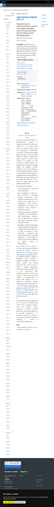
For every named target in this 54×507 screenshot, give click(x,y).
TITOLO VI (8, 433)
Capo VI (8, 256)
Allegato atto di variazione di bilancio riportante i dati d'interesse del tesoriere (28, 94)
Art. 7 (7, 59)
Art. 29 (7, 144)
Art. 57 (7, 258)
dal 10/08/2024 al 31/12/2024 (24, 68)
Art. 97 (7, 447)
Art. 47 (7, 219)
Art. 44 (7, 209)
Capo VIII (8, 272)
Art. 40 (7, 190)
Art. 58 (7, 265)
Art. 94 (7, 428)
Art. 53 (7, 238)
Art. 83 (7, 372)
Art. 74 (7, 327)
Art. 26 (7, 128)
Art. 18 (7, 98)
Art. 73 (7, 323)
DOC (25, 74)
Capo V (8, 141)
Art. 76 (7, 333)
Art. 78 (7, 349)
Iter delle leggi (44, 18)
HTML (18, 74)
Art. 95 (7, 438)
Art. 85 (7, 379)
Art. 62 (7, 287)
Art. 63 (7, 291)
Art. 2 (7, 33)
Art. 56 (7, 252)
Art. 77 (7, 343)
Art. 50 (7, 229)
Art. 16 (7, 88)
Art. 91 (7, 415)
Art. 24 (7, 118)
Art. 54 (7, 242)
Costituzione (44, 21)
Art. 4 (7, 43)
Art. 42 (7, 203)
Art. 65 (7, 297)
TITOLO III (8, 149)
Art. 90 (7, 411)
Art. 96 (7, 444)
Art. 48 (7, 222)
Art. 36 (7, 173)
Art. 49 (7, 225)
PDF (22, 74)
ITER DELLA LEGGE (22, 125)
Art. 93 (7, 421)
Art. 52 (7, 235)
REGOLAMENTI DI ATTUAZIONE (26, 122)
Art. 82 (7, 369)
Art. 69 (7, 310)
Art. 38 (7, 180)
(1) (17, 298)
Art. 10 (7, 69)
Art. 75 (7, 330)
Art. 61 (7, 281)
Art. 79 (7, 356)
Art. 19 (7, 101)
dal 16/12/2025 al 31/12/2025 (24, 64)
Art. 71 (7, 317)
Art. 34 (7, 167)
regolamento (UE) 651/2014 (26, 292)
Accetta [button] (6, 502)
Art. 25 (7, 124)
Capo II (7, 40)
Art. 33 (7, 163)
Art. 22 (7, 111)
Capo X (8, 285)
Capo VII (8, 262)
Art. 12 (7, 75)
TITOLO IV (8, 338)
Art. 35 (7, 170)
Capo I (7, 27)
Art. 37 (7, 176)
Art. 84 (7, 376)
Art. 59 (7, 268)
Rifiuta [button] (11, 502)
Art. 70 (7, 314)
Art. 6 (7, 49)
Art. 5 (7, 46)
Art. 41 (7, 196)
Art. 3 (7, 36)
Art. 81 (7, 366)
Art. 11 (7, 72)
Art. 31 (7, 157)
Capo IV (8, 132)
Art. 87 (7, 392)
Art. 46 (7, 216)
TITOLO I (8, 25)
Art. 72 (7, 320)
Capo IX (8, 278)
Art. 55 (7, 245)
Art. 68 (7, 307)
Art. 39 (7, 183)
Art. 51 (7, 232)
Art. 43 (7, 206)
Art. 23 (7, 114)
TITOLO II (8, 54)
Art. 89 (7, 408)
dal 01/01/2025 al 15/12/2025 (24, 66)
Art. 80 (7, 359)
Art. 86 (7, 385)
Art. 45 (7, 212)
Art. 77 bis (8, 346)
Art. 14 (7, 82)
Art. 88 (7, 398)
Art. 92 (7, 418)
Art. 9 (7, 66)
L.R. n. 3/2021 (8, 22)
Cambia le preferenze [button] (19, 502)
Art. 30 (7, 154)
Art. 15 (7, 85)
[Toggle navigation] (53, 5)
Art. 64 (7, 294)
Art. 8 (7, 62)
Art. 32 (7, 160)
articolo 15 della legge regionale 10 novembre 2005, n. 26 (27, 254)
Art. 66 (7, 300)
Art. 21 (7, 108)
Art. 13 (7, 79)
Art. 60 (7, 274)
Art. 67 (7, 304)
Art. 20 (7, 105)
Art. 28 (7, 137)
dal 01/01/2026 (21, 62)
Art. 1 (7, 30)
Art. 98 (7, 451)
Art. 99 (7, 454)
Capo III (8, 122)
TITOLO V (8, 403)
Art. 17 (7, 92)
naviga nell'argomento (9, 15)
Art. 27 (7, 134)
